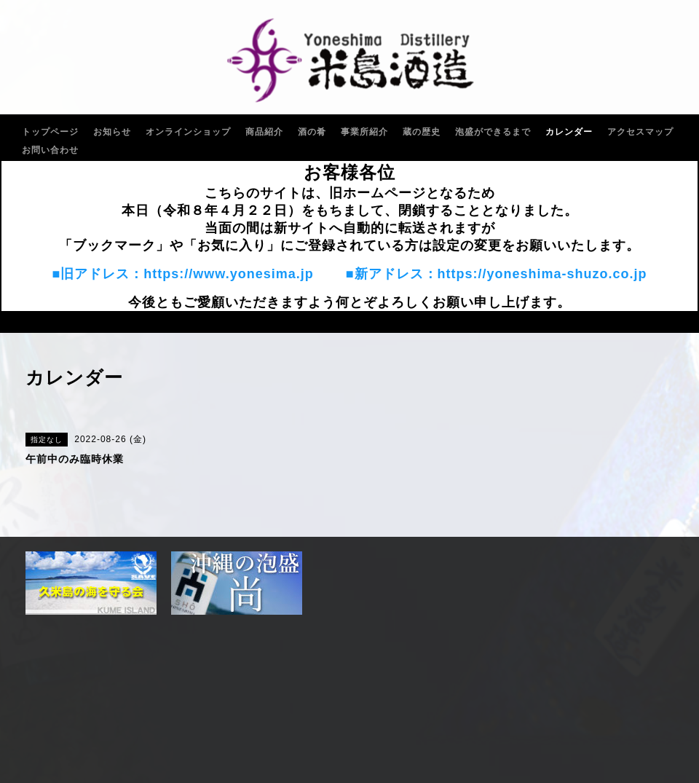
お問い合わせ (50, 150)
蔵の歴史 (422, 132)
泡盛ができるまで (493, 132)
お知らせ (112, 132)
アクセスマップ (640, 132)
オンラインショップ (188, 132)
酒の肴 (312, 132)
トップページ (50, 132)
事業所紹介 (364, 132)
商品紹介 (264, 132)
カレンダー (569, 132)
